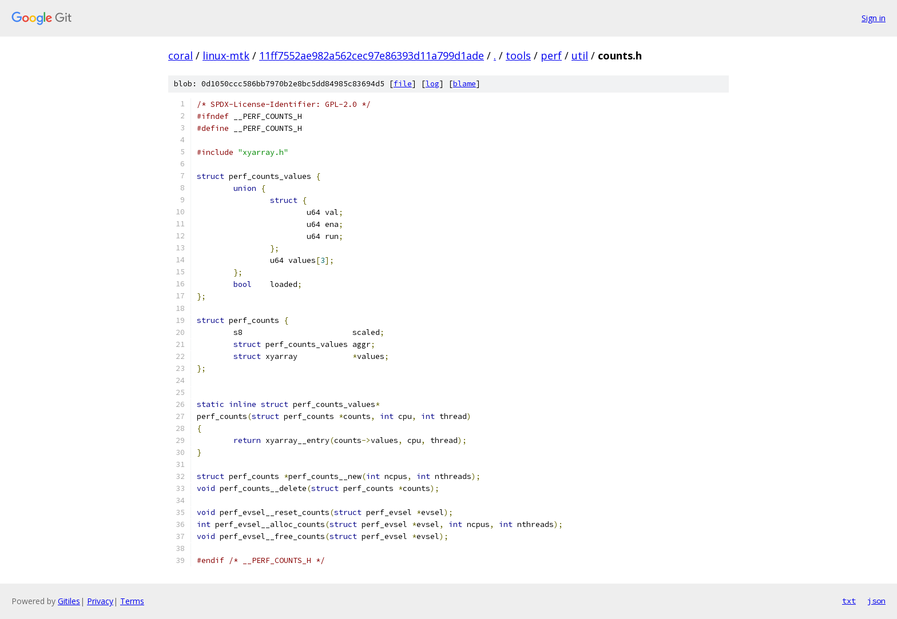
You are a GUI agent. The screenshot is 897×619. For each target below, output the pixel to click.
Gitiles (69, 601)
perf (551, 55)
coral (180, 55)
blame (464, 84)
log (432, 84)
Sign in (874, 18)
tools (518, 55)
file (403, 84)
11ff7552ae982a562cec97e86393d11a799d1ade (371, 55)
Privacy (100, 601)
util (579, 55)
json (876, 601)
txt (849, 601)
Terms (132, 601)
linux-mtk (226, 55)
